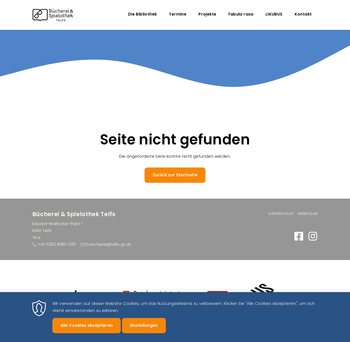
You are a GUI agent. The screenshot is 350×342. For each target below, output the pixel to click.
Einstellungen (144, 330)
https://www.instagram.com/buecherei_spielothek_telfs (313, 236)
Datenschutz (281, 213)
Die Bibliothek (142, 14)
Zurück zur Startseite (175, 175)
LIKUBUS (274, 14)
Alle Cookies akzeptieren (86, 330)
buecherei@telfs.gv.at (108, 244)
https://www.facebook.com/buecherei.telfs (299, 236)
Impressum (308, 213)
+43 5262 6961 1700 (56, 244)
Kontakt (303, 14)
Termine (177, 14)
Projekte (207, 14)
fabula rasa (240, 14)
